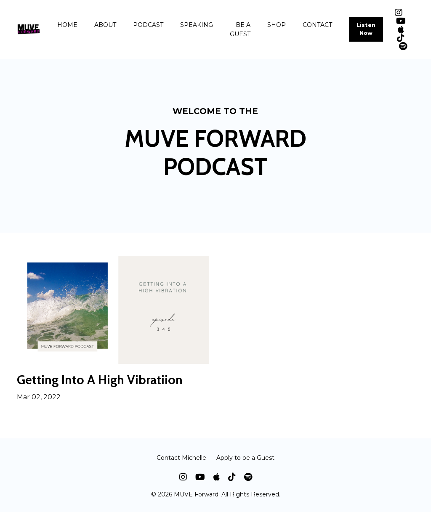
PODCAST (148, 25)
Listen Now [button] (366, 29)
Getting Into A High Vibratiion (100, 379)
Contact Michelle (181, 458)
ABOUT (105, 25)
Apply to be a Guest (245, 458)
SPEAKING (196, 25)
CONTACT (317, 25)
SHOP (276, 25)
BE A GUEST (240, 29)
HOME (67, 25)
